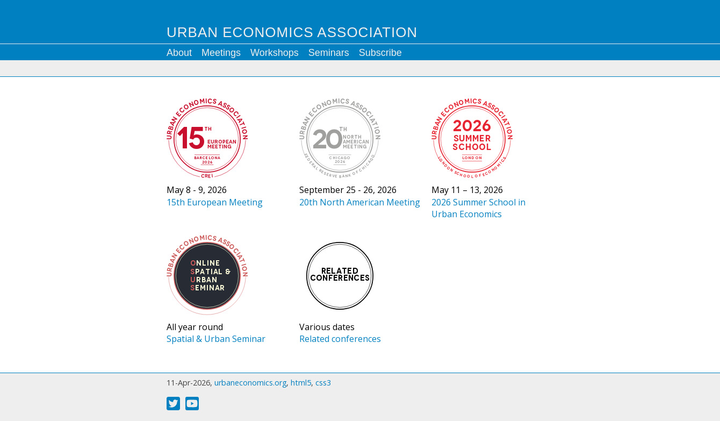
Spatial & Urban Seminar (216, 339)
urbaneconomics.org (250, 382)
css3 (323, 382)
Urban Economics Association (292, 32)
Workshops (274, 52)
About (179, 52)
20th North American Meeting (359, 202)
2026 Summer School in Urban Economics (478, 208)
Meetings (221, 52)
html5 (301, 382)
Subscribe (380, 52)
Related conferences (340, 339)
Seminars (328, 52)
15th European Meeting (215, 202)
